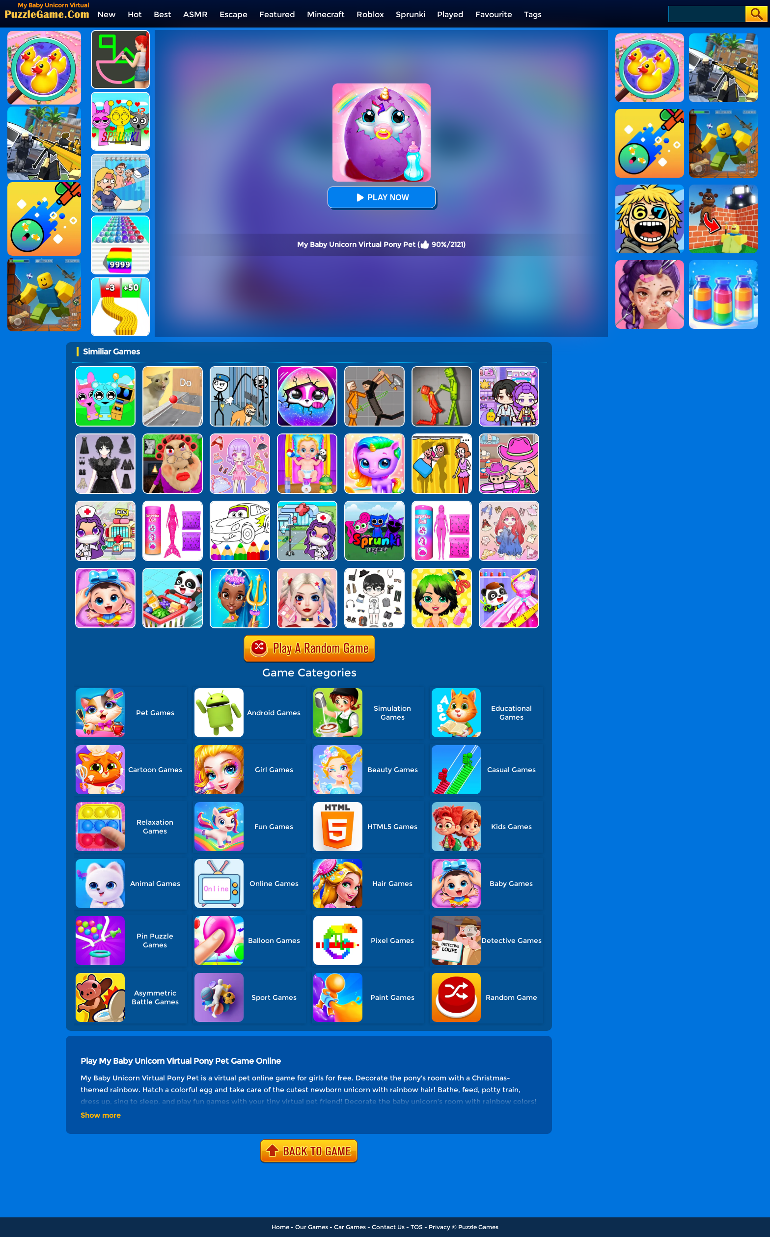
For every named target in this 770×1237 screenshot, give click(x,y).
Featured (277, 14)
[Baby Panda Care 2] (105, 571)
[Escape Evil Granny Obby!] (172, 437)
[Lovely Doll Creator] (240, 437)
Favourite (493, 14)
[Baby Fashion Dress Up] (509, 571)
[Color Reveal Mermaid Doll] (172, 504)
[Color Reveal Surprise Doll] (442, 504)
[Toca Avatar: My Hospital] (307, 504)
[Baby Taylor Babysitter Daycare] (307, 437)
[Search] (706, 14)
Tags (533, 14)
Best (162, 14)
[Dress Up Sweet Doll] (509, 504)
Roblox (370, 14)
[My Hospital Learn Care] (105, 504)
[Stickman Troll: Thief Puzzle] (240, 370)
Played (450, 14)
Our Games (311, 1227)
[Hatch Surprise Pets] (307, 370)
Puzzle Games (478, 1227)
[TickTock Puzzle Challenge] (172, 370)
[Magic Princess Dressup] (105, 437)
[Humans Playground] (374, 370)
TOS (417, 1227)
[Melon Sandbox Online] (442, 370)
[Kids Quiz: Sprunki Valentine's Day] (120, 95)
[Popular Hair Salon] (442, 571)
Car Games (350, 1227)
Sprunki (410, 14)
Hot (135, 14)
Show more (101, 1115)
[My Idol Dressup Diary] (374, 571)
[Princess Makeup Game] (307, 571)
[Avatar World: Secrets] (509, 370)
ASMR (195, 14)
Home (280, 1227)
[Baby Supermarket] (172, 571)
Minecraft (326, 14)
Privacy (439, 1227)
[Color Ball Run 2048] (120, 219)
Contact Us (388, 1227)
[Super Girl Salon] (240, 571)
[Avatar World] (509, 437)
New (106, 14)
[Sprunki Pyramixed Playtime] (374, 504)
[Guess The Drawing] (120, 33)
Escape (234, 14)
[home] (47, 14)
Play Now (381, 197)
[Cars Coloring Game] (240, 504)
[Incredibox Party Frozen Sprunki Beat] (105, 370)
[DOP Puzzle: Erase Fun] (120, 157)
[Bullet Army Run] (120, 281)
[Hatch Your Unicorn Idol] (374, 437)
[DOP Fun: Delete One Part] (442, 437)
